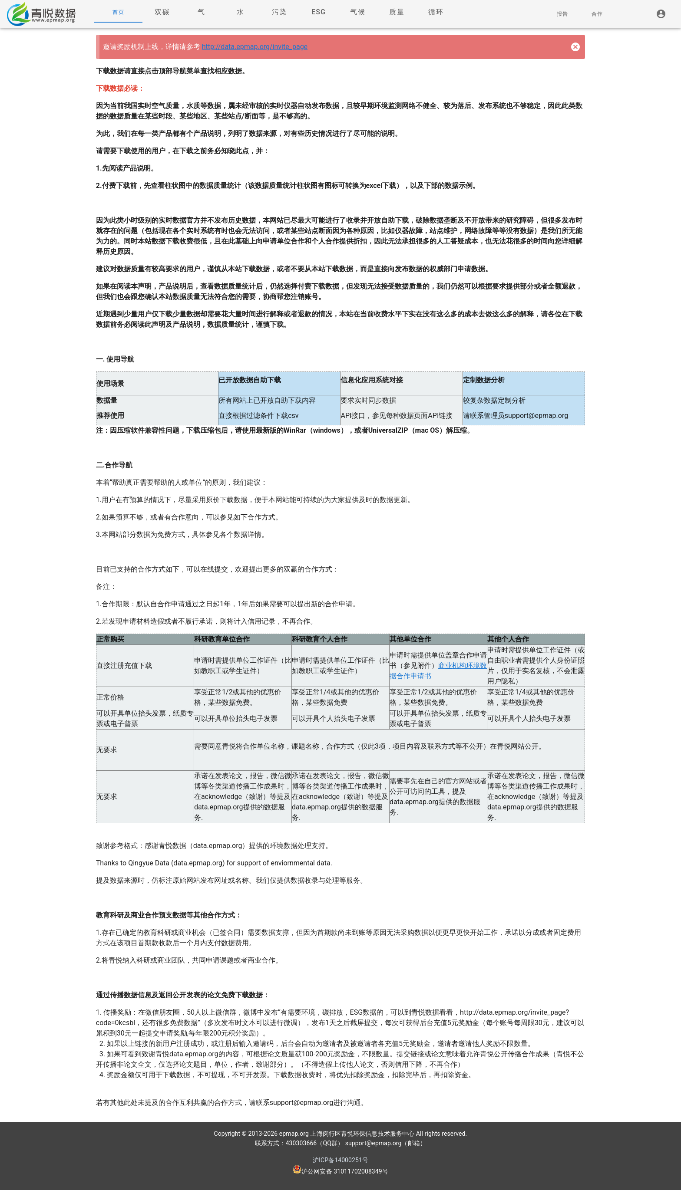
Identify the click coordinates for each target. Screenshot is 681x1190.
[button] (162, 12)
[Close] (575, 47)
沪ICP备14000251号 (340, 1160)
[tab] (118, 12)
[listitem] (661, 14)
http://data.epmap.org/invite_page (254, 47)
